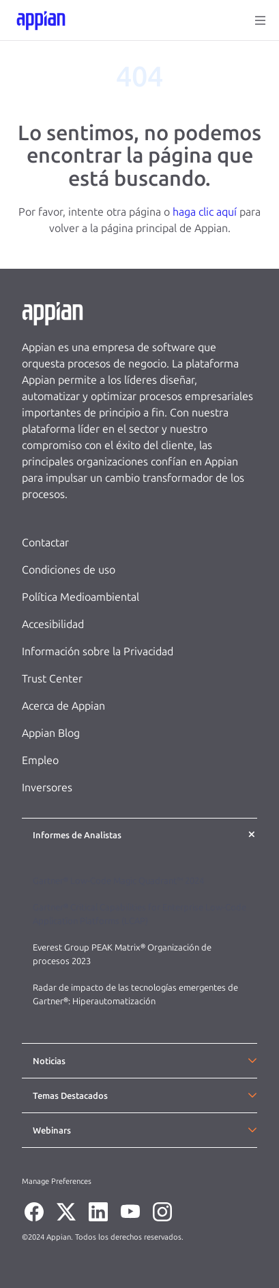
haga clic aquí (205, 211)
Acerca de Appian (63, 705)
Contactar (45, 542)
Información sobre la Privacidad (97, 651)
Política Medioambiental (80, 597)
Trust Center (52, 678)
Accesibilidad (53, 624)
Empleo (40, 760)
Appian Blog (51, 733)
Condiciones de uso (68, 569)
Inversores (47, 787)
